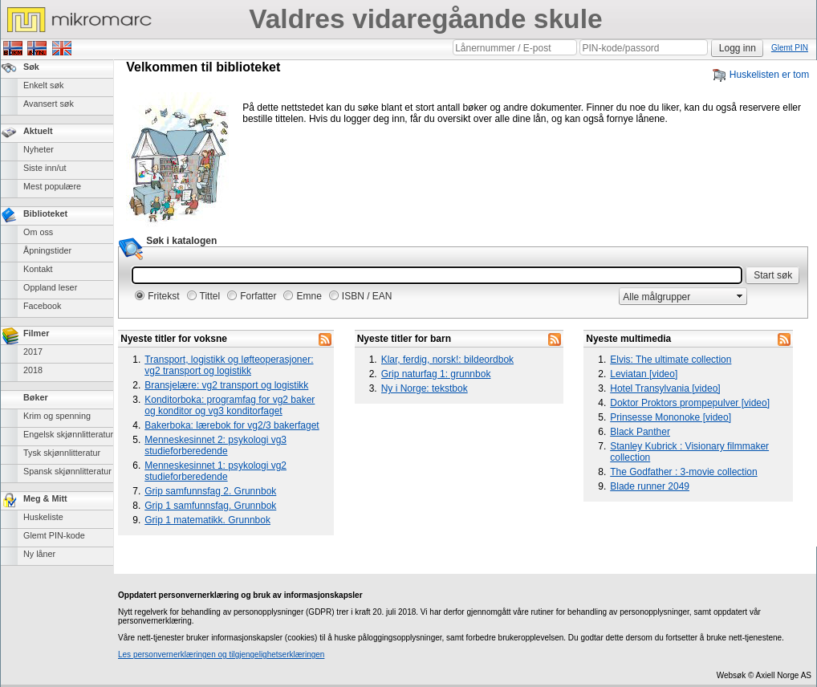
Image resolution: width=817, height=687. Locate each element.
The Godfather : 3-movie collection (683, 472)
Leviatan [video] (643, 374)
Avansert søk (48, 103)
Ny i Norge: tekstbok (424, 388)
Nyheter (38, 149)
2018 (33, 370)
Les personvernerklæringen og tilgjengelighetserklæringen (221, 654)
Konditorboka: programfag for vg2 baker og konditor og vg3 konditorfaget (229, 405)
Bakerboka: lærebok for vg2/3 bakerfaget (231, 425)
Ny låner (39, 554)
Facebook (42, 306)
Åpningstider (47, 250)
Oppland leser (50, 287)
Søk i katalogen (181, 240)
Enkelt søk (43, 85)
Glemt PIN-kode (54, 535)
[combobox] (676, 296)
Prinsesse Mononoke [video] (670, 417)
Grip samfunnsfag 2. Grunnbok (210, 491)
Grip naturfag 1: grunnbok (436, 374)
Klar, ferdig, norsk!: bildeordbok (447, 359)
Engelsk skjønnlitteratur (68, 434)
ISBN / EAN (367, 296)
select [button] (740, 296)
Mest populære (52, 186)
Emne (308, 296)
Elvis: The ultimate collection (670, 359)
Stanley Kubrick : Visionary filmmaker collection (689, 452)
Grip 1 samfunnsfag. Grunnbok (210, 505)
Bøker (35, 397)
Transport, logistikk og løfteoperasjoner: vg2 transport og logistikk (228, 365)
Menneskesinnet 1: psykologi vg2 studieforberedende (215, 471)
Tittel (210, 296)
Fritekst (163, 296)
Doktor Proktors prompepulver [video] (690, 403)
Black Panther (640, 431)
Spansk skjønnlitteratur (67, 471)
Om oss (38, 232)
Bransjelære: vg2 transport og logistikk (226, 385)
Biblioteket (45, 213)
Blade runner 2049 (649, 486)
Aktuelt (38, 131)
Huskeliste (43, 517)
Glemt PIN (789, 47)
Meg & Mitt (45, 498)
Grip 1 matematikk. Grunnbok (207, 520)
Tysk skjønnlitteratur (61, 452)
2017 (33, 351)
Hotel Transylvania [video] (665, 388)
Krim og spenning (57, 416)
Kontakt (38, 269)
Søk (31, 66)
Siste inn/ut (44, 168)
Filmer (36, 333)
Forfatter (258, 296)
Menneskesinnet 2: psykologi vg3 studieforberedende (215, 445)
